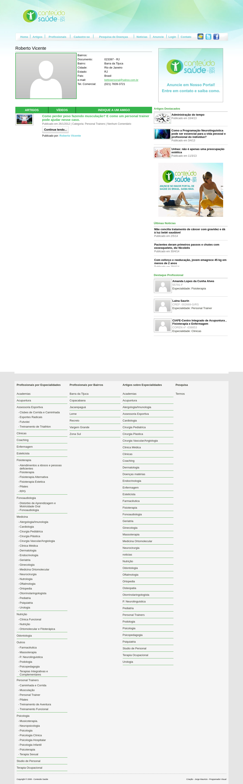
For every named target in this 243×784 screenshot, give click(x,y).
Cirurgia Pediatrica (134, 427)
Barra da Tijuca (79, 393)
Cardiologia (27, 526)
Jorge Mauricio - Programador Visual (210, 779)
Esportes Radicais (31, 417)
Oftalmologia (27, 583)
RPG (23, 491)
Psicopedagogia (30, 666)
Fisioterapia (27, 472)
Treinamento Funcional (34, 709)
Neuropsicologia (30, 725)
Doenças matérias (134, 474)
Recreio (74, 420)
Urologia (25, 607)
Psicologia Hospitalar (33, 740)
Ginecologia (27, 564)
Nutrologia (26, 579)
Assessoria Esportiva (136, 413)
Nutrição (25, 624)
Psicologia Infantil (30, 744)
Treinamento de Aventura (35, 704)
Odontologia (24, 635)
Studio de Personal (28, 761)
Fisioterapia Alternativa (34, 477)
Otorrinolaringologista (33, 593)
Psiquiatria (26, 602)
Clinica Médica (29, 545)
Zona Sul (75, 434)
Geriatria (25, 560)
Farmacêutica (28, 647)
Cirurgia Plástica (30, 536)
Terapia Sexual (29, 754)
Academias (23, 393)
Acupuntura (24, 400)
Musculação (27, 690)
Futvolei (25, 421)
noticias (127, 554)
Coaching (23, 440)
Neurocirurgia (28, 574)
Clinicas (22, 433)
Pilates (24, 486)
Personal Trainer (30, 694)
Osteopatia (129, 588)
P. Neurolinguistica (31, 657)
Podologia (26, 661)
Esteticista (23, 453)
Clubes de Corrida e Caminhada (40, 412)
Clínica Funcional (30, 619)
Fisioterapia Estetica (32, 481)
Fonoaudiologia (29, 510)
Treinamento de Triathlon (35, 426)
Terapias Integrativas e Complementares (34, 673)
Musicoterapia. (29, 721)
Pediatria (25, 598)
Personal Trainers (134, 614)
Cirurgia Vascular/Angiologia (37, 541)
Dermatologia (28, 550)
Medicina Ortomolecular (34, 569)
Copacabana (78, 400)
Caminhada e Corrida (33, 685)
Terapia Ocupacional (29, 767)
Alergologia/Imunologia (34, 522)
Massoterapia (28, 652)
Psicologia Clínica (31, 735)
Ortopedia (26, 588)
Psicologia (26, 730)
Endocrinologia (29, 555)
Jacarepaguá (78, 407)
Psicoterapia (27, 749)
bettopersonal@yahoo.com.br (121, 79)
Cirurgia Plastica (133, 434)
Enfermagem (25, 446)
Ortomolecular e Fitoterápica (37, 629)
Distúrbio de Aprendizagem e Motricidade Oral (38, 504)
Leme (73, 413)
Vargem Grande (79, 427)
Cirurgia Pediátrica (31, 531)
